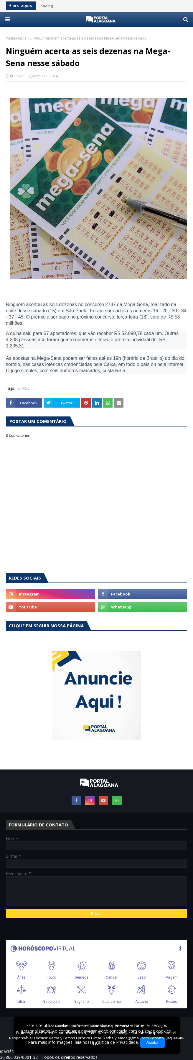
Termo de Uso (127, 1025)
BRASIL (36, 38)
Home (60, 1025)
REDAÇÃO (18, 75)
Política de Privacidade (90, 1025)
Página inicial (16, 38)
